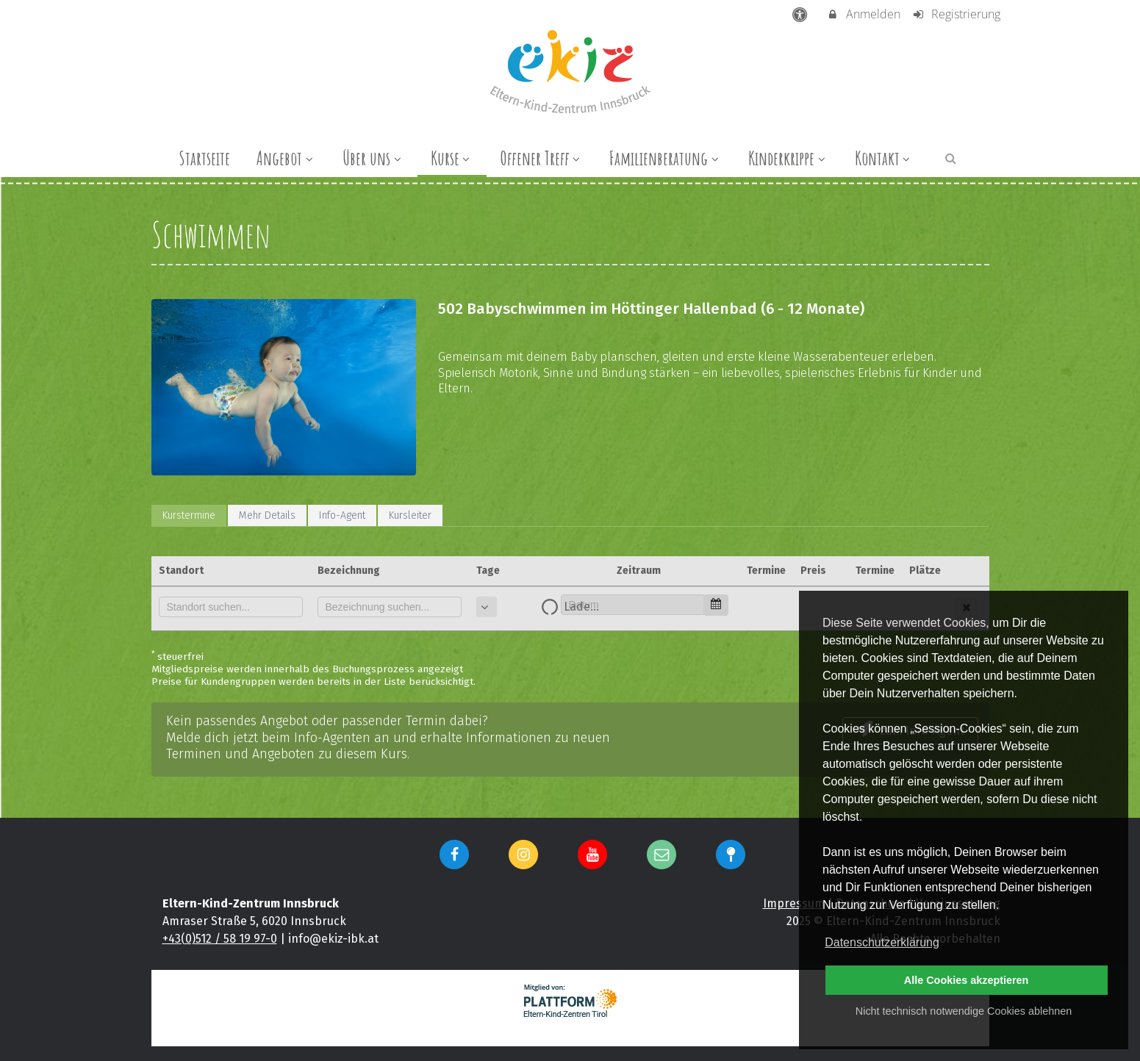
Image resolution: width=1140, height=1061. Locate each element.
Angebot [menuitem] (286, 158)
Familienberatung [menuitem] (665, 158)
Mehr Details (267, 515)
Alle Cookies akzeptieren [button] (966, 980)
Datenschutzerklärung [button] (882, 942)
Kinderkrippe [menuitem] (788, 158)
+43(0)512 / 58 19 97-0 (219, 939)
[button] (950, 157)
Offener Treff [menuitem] (542, 158)
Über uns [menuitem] (373, 158)
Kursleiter (410, 515)
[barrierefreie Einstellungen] (800, 14)
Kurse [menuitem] (452, 158)
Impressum (794, 903)
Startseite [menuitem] (204, 158)
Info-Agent (342, 515)
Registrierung (955, 14)
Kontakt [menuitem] (884, 158)
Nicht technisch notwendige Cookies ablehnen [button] (964, 1011)
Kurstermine (188, 515)
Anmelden (863, 14)
